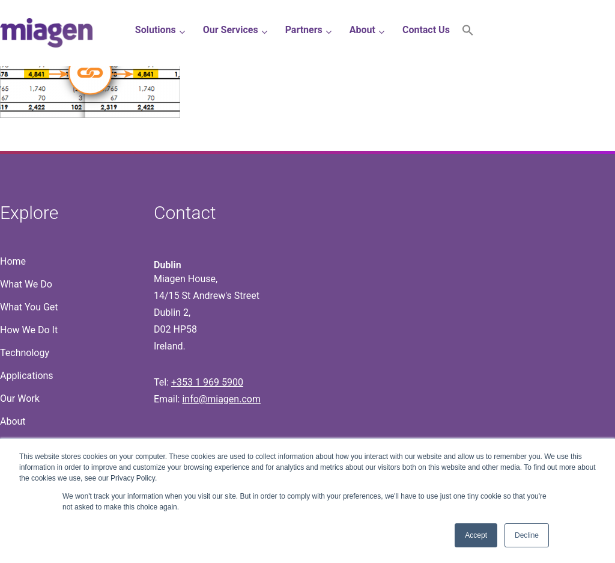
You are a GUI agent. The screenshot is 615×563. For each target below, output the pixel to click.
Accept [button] (476, 535)
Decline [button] (527, 535)
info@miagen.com (221, 399)
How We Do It (29, 330)
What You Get (29, 307)
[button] (468, 32)
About (13, 421)
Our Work (20, 398)
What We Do (26, 284)
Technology (24, 352)
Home (13, 261)
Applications (26, 375)
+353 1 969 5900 (207, 382)
